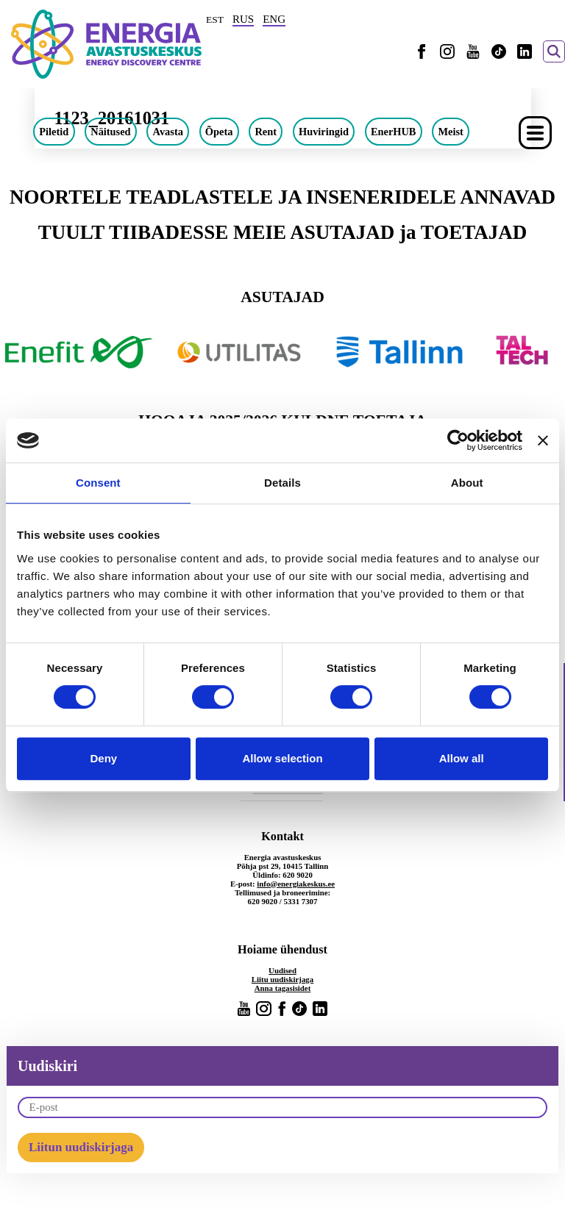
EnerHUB (393, 131)
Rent (266, 131)
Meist (450, 131)
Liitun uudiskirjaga (81, 1147)
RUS (243, 19)
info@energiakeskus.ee (296, 883)
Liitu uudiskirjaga (282, 979)
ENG (274, 19)
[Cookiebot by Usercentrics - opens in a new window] (458, 440)
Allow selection (282, 758)
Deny (103, 758)
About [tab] (467, 482)
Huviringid (324, 131)
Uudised (282, 970)
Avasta (168, 131)
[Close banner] (543, 440)
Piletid (53, 131)
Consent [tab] (98, 482)
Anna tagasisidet (283, 988)
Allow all (461, 758)
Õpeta (219, 131)
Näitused (110, 131)
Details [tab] (282, 482)
